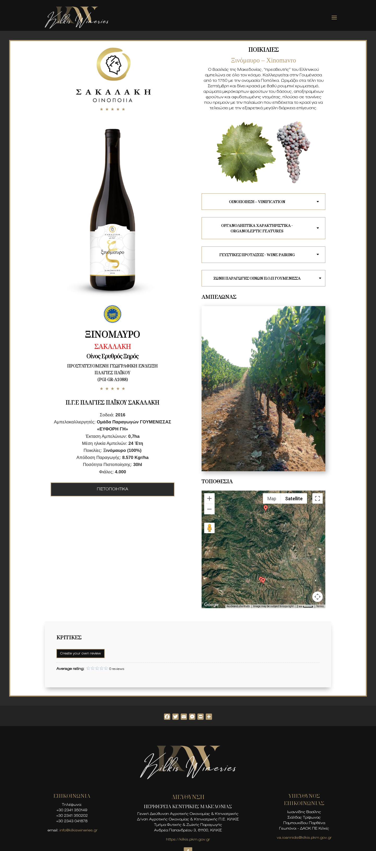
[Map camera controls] (317, 596)
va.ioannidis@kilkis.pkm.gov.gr (304, 838)
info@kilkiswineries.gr (78, 830)
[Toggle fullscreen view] (317, 498)
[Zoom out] (209, 509)
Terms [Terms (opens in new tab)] (320, 606)
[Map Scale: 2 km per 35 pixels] (305, 606)
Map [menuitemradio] (271, 498)
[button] (266, 509)
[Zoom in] (209, 498)
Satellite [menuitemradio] (294, 498)
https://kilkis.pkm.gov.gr (188, 840)
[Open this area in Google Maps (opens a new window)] (211, 604)
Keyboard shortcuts (238, 606)
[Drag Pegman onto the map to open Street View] (209, 528)
